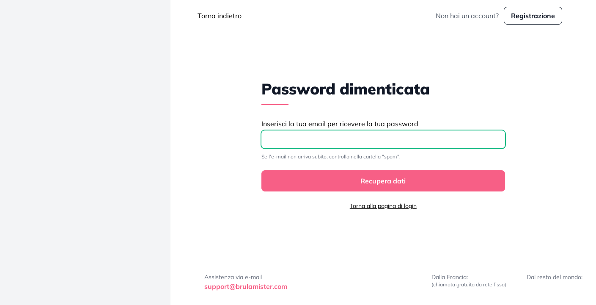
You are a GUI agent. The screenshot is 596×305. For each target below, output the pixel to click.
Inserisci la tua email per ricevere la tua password (339, 123)
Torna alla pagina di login (383, 206)
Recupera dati (383, 181)
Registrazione (533, 15)
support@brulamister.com (245, 286)
